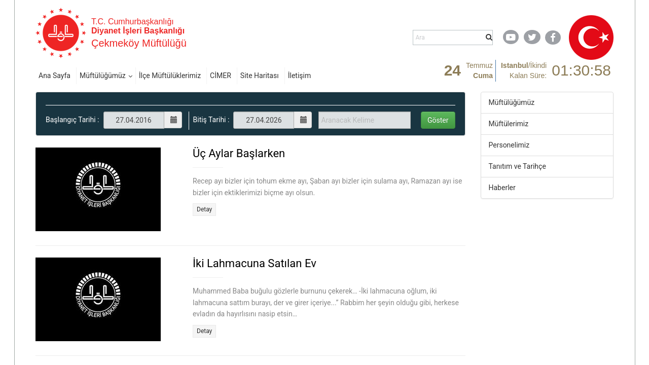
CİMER (220, 75)
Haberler (502, 188)
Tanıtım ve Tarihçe (517, 166)
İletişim (299, 75)
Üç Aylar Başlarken (239, 153)
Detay (204, 209)
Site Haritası (259, 75)
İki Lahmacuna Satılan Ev (254, 263)
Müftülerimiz (509, 124)
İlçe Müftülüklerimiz (170, 75)
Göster (438, 120)
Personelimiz (509, 145)
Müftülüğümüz (103, 75)
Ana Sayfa (54, 75)
